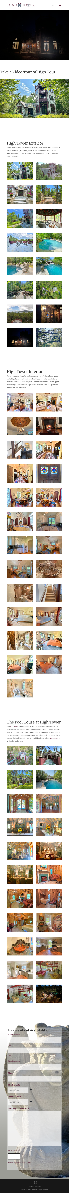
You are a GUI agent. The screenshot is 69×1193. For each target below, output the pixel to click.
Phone (10, 1073)
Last (9, 1055)
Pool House (14, 726)
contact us (54, 738)
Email (14, 1061)
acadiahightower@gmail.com (37, 1189)
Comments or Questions (18, 1108)
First (9, 1045)
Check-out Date (14, 1096)
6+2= (13, 1150)
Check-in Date (14, 1085)
